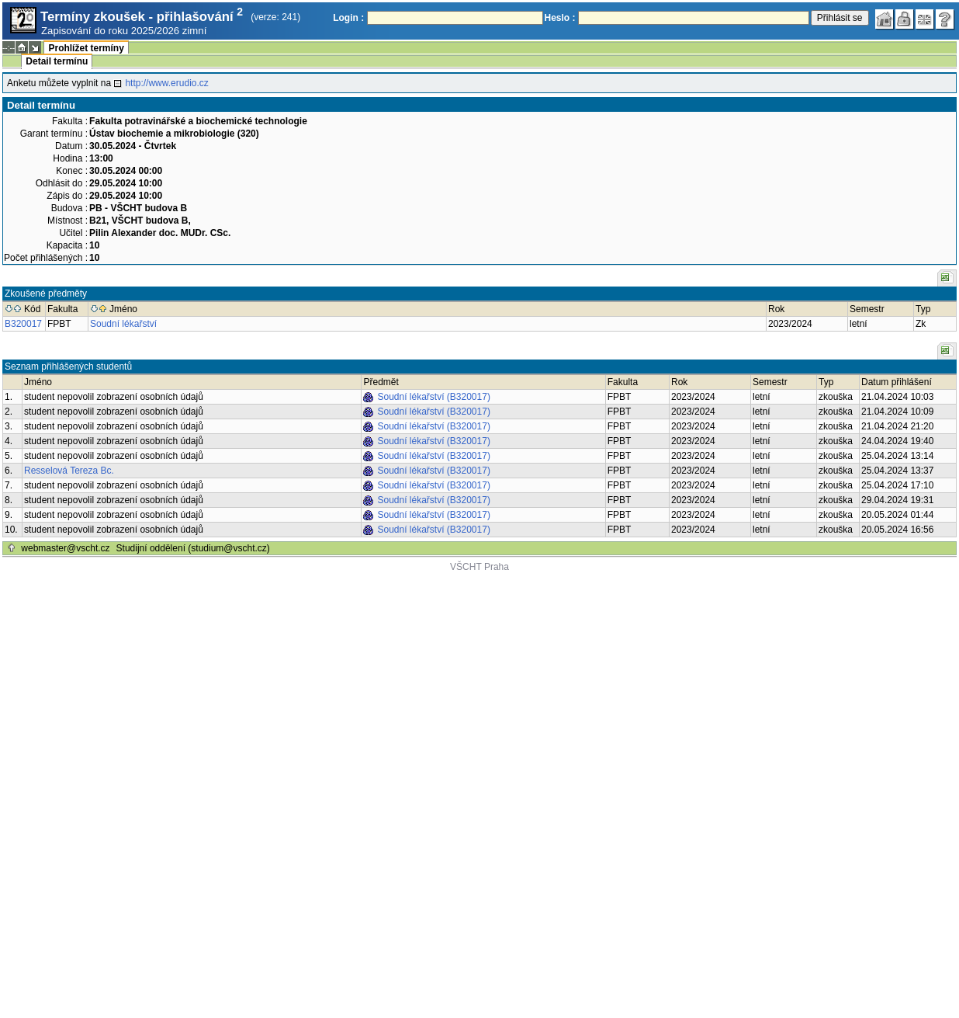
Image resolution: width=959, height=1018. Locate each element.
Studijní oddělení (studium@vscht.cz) (193, 548)
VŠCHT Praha (479, 566)
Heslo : (560, 17)
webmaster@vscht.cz (65, 548)
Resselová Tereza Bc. (69, 470)
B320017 (23, 323)
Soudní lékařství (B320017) (433, 396)
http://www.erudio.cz (166, 83)
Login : (348, 17)
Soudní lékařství (123, 323)
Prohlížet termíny (85, 48)
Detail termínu (57, 61)
